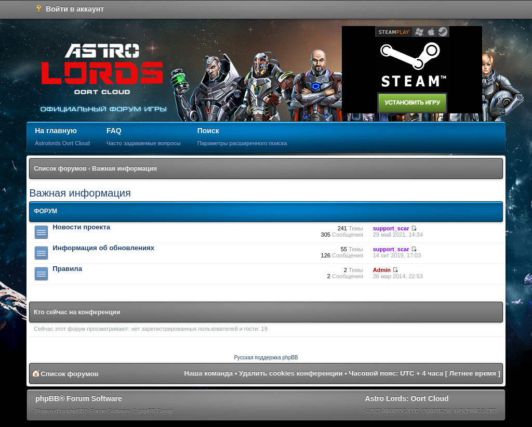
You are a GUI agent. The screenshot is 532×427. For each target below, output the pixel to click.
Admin (382, 270)
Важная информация (124, 168)
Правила (67, 269)
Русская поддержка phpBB (266, 357)
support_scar (391, 228)
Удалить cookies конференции (290, 373)
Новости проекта (81, 227)
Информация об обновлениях (103, 248)
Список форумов (60, 168)
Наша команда (208, 373)
